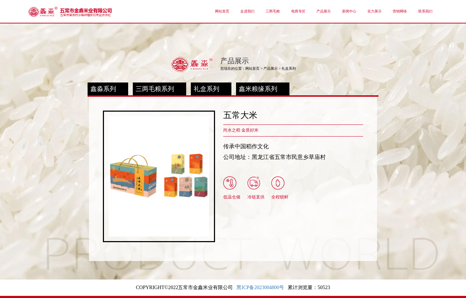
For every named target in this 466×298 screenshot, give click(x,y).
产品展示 (270, 68)
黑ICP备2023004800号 (260, 287)
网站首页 (252, 68)
